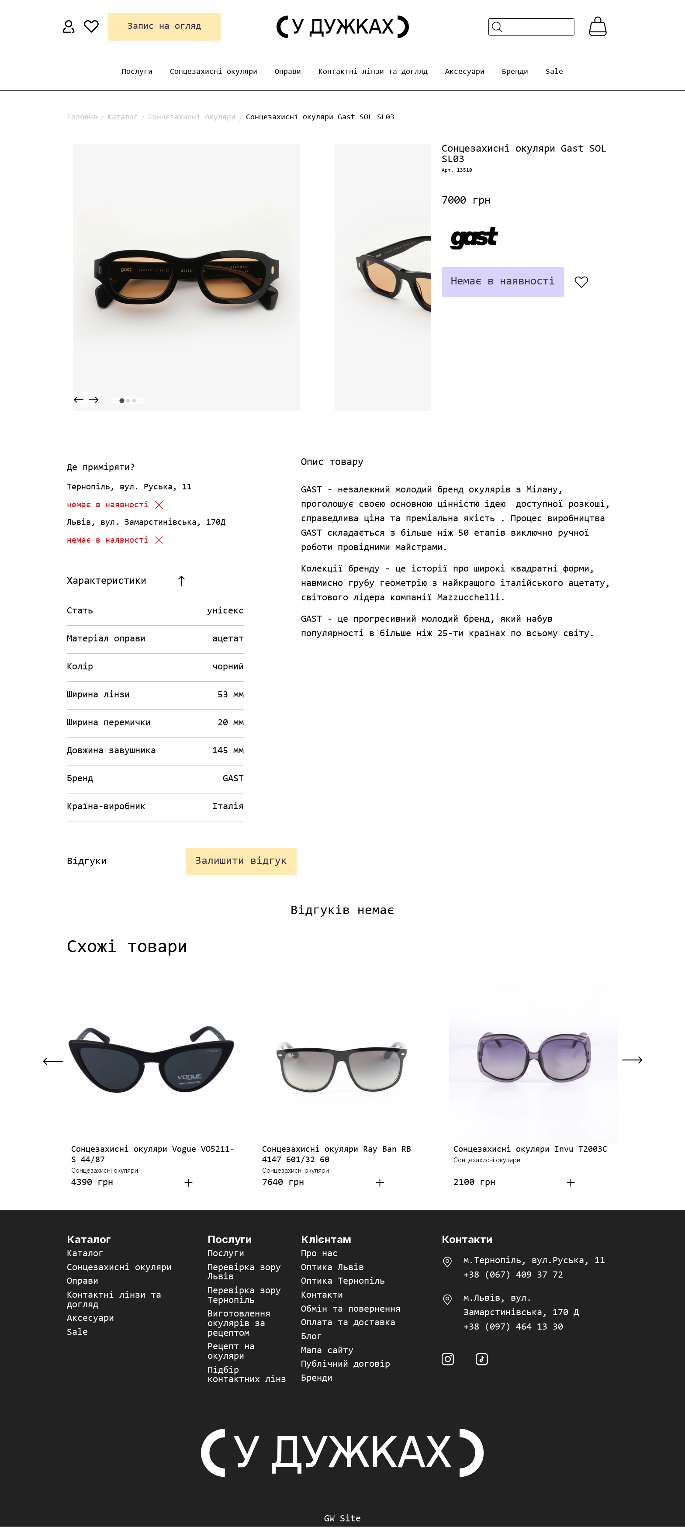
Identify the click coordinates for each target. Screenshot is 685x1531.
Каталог (122, 117)
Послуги (137, 72)
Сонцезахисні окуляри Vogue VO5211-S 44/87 (153, 1157)
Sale (554, 72)
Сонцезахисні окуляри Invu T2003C (530, 1152)
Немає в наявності (500, 281)
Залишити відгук (240, 862)
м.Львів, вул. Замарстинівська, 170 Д (521, 1308)
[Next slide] (93, 400)
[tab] (121, 400)
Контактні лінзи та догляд (373, 72)
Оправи (288, 72)
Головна (82, 117)
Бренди (515, 72)
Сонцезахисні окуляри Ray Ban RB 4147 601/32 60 (336, 1157)
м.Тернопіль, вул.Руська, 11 (534, 1263)
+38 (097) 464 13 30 (513, 1330)
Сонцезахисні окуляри (213, 72)
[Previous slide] (78, 400)
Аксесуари (464, 72)
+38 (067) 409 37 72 (513, 1278)
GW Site (342, 1523)
